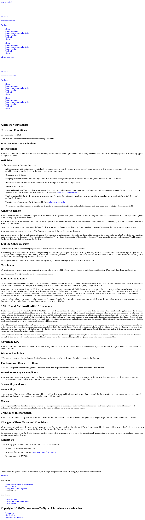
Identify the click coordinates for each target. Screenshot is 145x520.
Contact (8, 39)
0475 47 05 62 (4, 16)
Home (7, 29)
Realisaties (9, 37)
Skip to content (6, 2)
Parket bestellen (11, 35)
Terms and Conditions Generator (68, 192)
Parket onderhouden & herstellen (17, 33)
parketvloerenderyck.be (56, 202)
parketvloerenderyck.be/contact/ (44, 452)
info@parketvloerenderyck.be (8, 20)
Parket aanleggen (11, 31)
